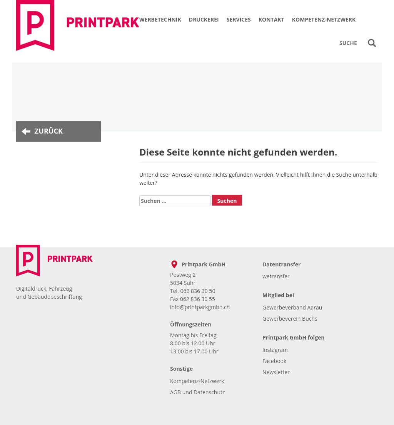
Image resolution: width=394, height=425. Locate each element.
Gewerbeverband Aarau (292, 307)
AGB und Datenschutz (197, 392)
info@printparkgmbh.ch (200, 307)
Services (239, 19)
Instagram (275, 349)
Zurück (49, 131)
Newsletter (276, 372)
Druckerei (204, 19)
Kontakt (271, 19)
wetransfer (276, 276)
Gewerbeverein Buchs (289, 318)
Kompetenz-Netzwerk (324, 19)
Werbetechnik (160, 19)
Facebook (274, 361)
